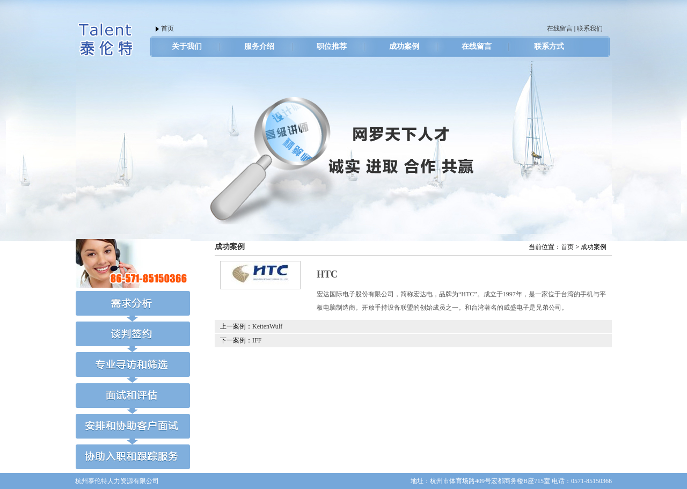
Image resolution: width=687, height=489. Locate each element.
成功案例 (404, 46)
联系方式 (549, 46)
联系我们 (590, 28)
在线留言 (560, 28)
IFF (256, 340)
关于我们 (187, 46)
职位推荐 (332, 46)
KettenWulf (267, 326)
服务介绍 (259, 46)
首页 (167, 28)
